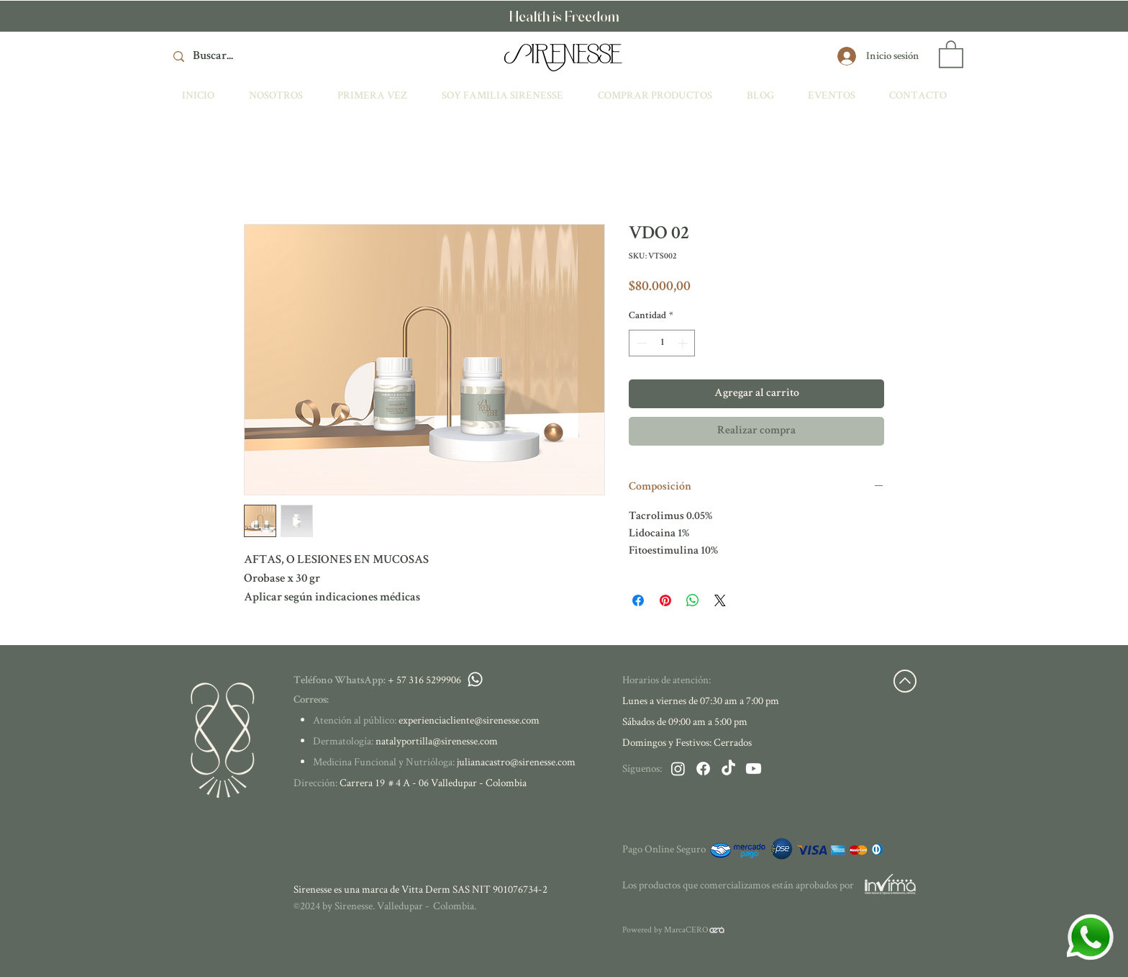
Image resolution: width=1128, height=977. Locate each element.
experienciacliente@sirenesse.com (469, 719)
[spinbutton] (662, 343)
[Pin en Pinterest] (665, 600)
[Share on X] (720, 600)
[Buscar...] (273, 56)
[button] (951, 53)
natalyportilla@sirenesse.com (437, 740)
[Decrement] (640, 343)
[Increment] (684, 343)
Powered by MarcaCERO (665, 929)
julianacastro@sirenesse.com (516, 761)
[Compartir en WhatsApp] (692, 600)
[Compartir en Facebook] (638, 600)
